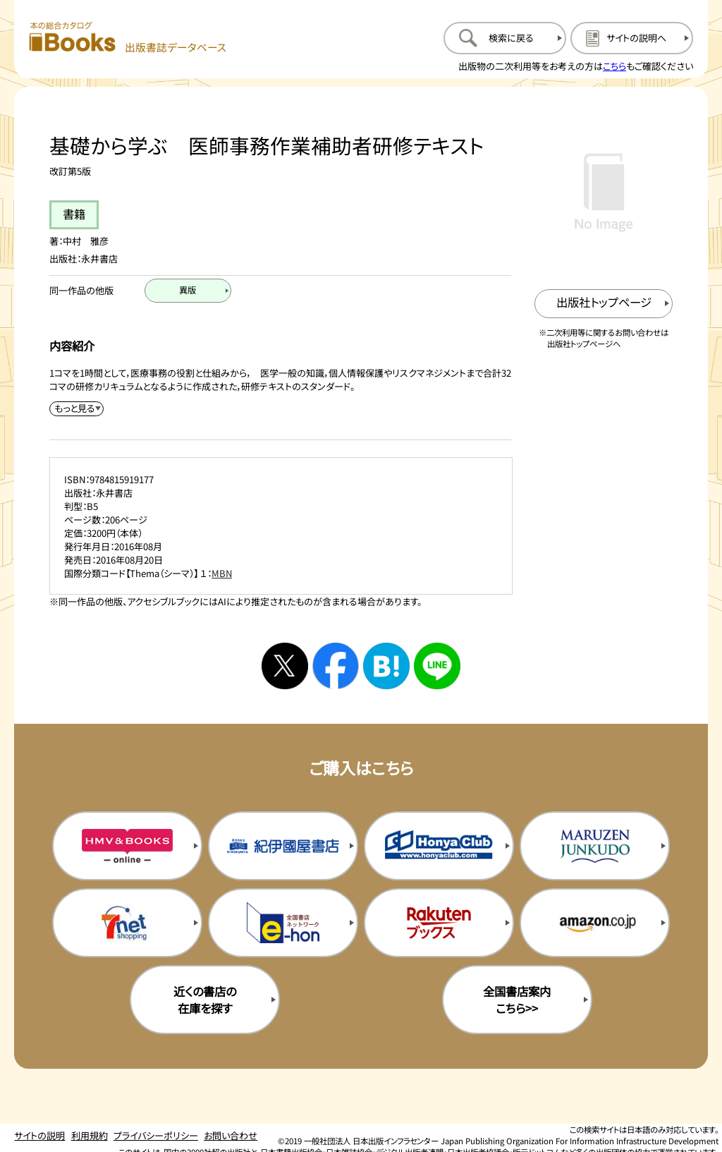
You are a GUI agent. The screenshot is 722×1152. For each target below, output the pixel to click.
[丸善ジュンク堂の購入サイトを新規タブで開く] (595, 845)
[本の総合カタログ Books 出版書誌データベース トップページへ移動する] (128, 37)
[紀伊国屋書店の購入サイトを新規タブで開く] (283, 845)
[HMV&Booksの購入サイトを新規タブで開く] (127, 845)
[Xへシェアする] (285, 666)
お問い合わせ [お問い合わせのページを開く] (230, 1135)
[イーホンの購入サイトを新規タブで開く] (283, 922)
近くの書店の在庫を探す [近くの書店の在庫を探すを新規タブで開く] (204, 1000)
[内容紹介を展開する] (76, 408)
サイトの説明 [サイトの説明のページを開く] (39, 1135)
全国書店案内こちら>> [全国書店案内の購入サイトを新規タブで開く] (517, 1000)
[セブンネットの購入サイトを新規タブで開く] (127, 922)
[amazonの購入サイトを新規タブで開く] (595, 922)
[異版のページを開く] (188, 291)
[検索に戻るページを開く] (504, 38)
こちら (614, 66)
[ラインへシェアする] (437, 666)
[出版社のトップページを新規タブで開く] (603, 303)
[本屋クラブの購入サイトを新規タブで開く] (439, 845)
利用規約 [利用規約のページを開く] (89, 1135)
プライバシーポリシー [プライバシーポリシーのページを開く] (156, 1135)
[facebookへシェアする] (335, 666)
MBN (222, 573)
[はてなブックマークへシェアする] (386, 666)
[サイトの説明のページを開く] (631, 38)
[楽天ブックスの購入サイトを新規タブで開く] (439, 922)
